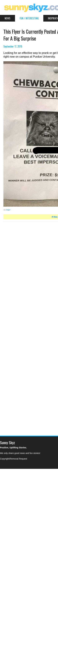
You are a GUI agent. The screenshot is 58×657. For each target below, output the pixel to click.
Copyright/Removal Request (13, 458)
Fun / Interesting (29, 18)
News (7, 18)
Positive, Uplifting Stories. (13, 447)
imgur (8, 210)
